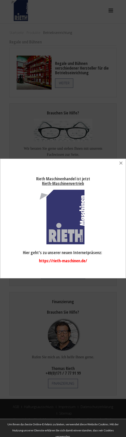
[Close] (121, 163)
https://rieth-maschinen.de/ (63, 260)
